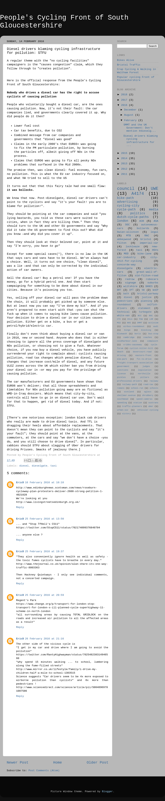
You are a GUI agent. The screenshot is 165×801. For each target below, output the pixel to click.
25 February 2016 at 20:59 (44, 595)
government (123, 366)
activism (153, 323)
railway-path (129, 384)
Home (57, 762)
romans (121, 388)
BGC (151, 316)
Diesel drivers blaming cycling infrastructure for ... (141, 140)
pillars (144, 377)
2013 (125, 163)
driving (121, 355)
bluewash (122, 334)
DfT (131, 290)
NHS (129, 323)
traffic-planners (132, 406)
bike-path (125, 198)
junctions (122, 370)
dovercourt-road (142, 352)
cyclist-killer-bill (141, 348)
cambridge (128, 337)
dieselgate (39, 465)
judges (146, 366)
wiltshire (130, 286)
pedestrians (124, 301)
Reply (20, 507)
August (129, 115)
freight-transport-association (135, 363)
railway (154, 381)
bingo (127, 330)
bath (126, 293)
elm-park (122, 359)
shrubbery (147, 395)
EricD (20, 482)
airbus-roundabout (133, 326)
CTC (119, 319)
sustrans (153, 403)
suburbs (152, 282)
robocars (152, 279)
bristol (145, 239)
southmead (122, 399)
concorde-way (126, 264)
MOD (126, 253)
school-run (137, 388)
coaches (147, 337)
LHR (151, 319)
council (125, 188)
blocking (146, 330)
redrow (129, 279)
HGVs (155, 250)
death (120, 352)
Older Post (97, 762)
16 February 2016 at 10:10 (44, 482)
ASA (156, 221)
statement (144, 308)
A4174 (137, 193)
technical (123, 312)
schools (154, 388)
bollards (143, 228)
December (131, 109)
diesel (24, 465)
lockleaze (133, 246)
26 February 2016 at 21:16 (44, 638)
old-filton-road (146, 275)
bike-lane (145, 253)
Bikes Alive (125, 60)
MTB (128, 235)
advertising (127, 202)
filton (121, 243)
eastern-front (143, 355)
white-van (123, 315)
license (121, 374)
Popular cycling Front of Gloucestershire (135, 79)
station (137, 403)
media (153, 209)
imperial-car (149, 243)
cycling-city (128, 206)
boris (137, 334)
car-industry (126, 257)
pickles (121, 377)
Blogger (107, 791)
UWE (154, 188)
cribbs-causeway (132, 345)
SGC (127, 224)
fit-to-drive (144, 359)
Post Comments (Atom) (43, 770)
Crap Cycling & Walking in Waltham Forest (136, 71)
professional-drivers (129, 381)
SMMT (139, 323)
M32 (119, 323)
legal (154, 232)
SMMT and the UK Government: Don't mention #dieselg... (140, 127)
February (131, 120)
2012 (125, 169)
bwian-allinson (128, 232)
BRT (119, 290)
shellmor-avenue (126, 395)
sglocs (147, 392)
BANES (149, 286)
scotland (129, 392)
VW (143, 290)
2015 (125, 153)
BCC (139, 316)
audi (155, 326)
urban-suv (122, 410)
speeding (122, 403)
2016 (125, 105)
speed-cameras (144, 399)
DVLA (129, 319)
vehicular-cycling (147, 410)
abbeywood (124, 239)
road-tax (148, 384)
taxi (53, 465)
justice (146, 297)
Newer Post (17, 762)
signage (130, 282)
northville (144, 374)
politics (137, 213)
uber (150, 406)
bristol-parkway (147, 293)
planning (146, 301)
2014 (125, 158)
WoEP (155, 290)
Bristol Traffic (128, 64)
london (122, 221)
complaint (152, 341)
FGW (141, 319)
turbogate (145, 312)
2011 (125, 174)
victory (126, 414)
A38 (141, 221)
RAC (146, 235)
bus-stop (153, 334)
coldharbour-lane (127, 341)
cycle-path (126, 209)
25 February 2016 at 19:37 (44, 551)
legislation (145, 370)
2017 (125, 100)
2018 (125, 94)
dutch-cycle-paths (133, 217)
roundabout (124, 304)
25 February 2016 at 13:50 (44, 518)
